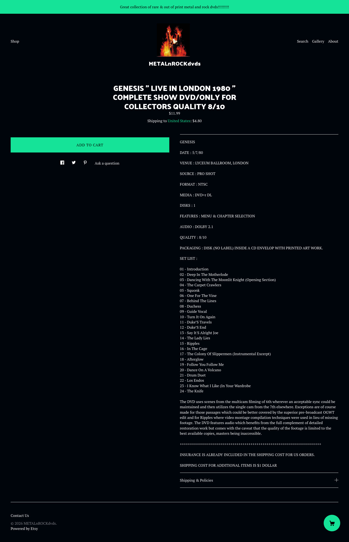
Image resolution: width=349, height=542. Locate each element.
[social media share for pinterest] (85, 161)
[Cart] (332, 523)
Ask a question (107, 163)
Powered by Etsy (24, 528)
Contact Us (20, 515)
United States (179, 120)
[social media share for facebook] (62, 161)
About (333, 41)
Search (302, 41)
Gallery (318, 41)
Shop (15, 41)
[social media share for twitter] (74, 161)
